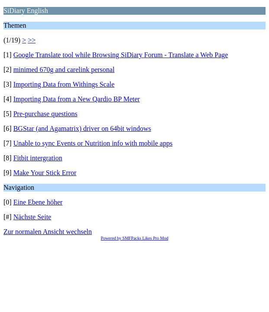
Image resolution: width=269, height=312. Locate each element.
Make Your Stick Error (45, 172)
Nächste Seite (32, 217)
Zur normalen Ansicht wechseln (47, 231)
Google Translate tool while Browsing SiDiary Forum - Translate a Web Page (120, 54)
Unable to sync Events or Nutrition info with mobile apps (93, 143)
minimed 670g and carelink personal (64, 69)
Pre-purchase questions (45, 113)
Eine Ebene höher (38, 202)
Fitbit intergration (37, 158)
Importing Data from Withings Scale (64, 84)
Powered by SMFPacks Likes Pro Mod (135, 238)
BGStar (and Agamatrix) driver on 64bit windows (82, 128)
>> (32, 40)
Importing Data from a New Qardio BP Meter (76, 99)
